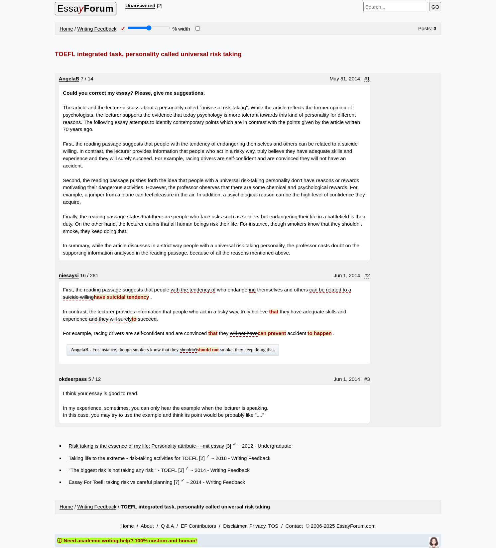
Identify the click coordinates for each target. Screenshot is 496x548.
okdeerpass (73, 379)
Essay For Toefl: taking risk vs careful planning (121, 482)
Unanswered (140, 5)
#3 (367, 379)
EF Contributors (198, 526)
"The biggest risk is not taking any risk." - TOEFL (123, 470)
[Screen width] (148, 28)
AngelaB (69, 78)
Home (66, 29)
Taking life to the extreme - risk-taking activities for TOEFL (133, 458)
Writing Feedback (96, 29)
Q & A (167, 526)
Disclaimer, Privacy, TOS (250, 526)
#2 (367, 275)
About (147, 526)
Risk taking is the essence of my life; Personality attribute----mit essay (146, 446)
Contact (294, 526)
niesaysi (69, 275)
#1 (367, 78)
